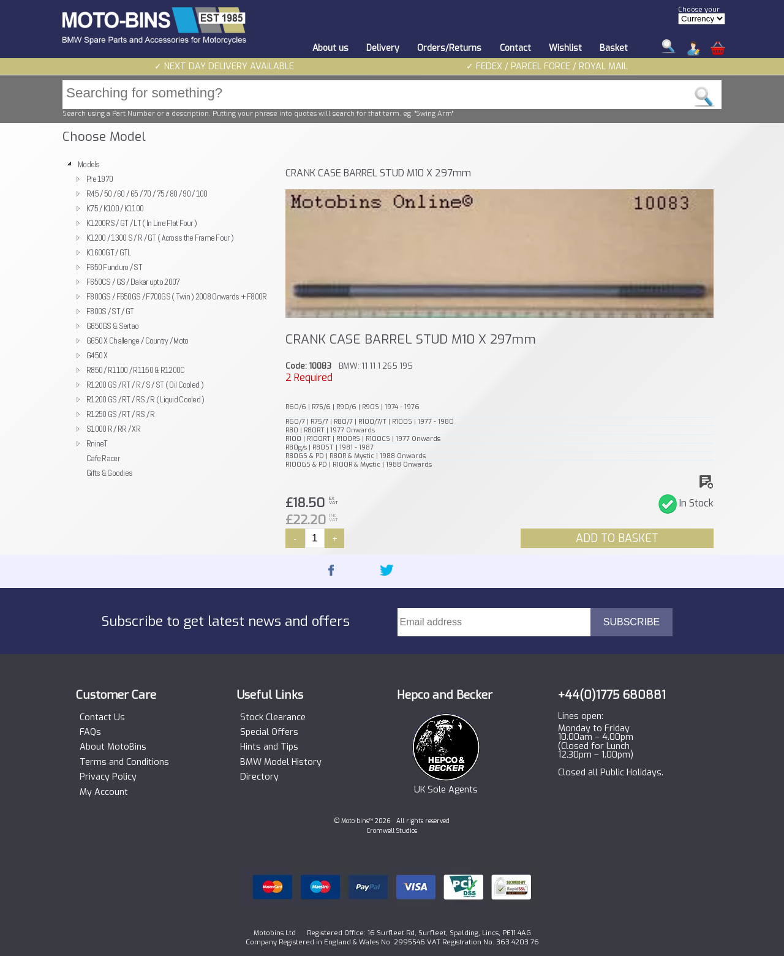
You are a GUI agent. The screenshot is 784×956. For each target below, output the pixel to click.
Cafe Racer (102, 458)
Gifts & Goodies (109, 472)
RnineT (97, 443)
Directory (259, 777)
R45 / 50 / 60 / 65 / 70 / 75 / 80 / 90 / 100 (147, 193)
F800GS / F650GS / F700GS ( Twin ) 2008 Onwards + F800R (176, 296)
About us (330, 48)
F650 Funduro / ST (114, 267)
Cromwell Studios (392, 831)
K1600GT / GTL (108, 252)
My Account (104, 792)
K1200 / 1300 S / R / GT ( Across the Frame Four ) (159, 237)
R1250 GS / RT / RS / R (120, 414)
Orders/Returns (449, 48)
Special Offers (269, 732)
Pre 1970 (99, 178)
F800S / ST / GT (110, 311)
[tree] (168, 318)
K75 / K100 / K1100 (114, 208)
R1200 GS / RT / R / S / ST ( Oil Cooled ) (144, 384)
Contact (515, 48)
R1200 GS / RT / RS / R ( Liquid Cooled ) (145, 399)
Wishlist (565, 48)
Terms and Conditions (124, 762)
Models (89, 164)
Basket (614, 48)
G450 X (97, 355)
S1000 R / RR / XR (113, 428)
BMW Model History (281, 762)
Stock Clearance (273, 717)
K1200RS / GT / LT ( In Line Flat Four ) (141, 222)
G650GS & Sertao (112, 325)
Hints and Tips (269, 747)
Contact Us (102, 717)
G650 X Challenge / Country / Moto (137, 340)
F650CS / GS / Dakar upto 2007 (132, 281)
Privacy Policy (108, 777)
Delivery (382, 48)
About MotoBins (113, 747)
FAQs (90, 732)
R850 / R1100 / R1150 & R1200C (135, 369)
